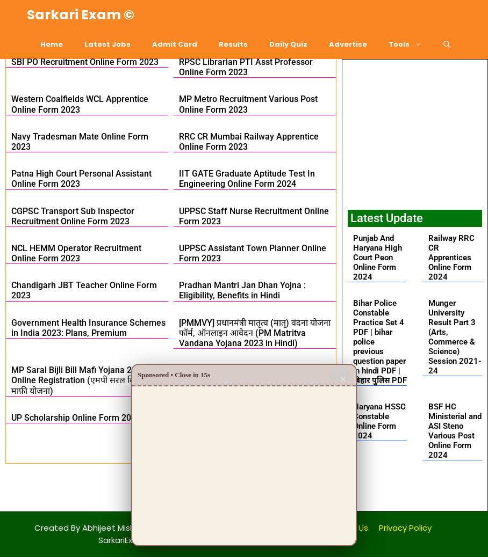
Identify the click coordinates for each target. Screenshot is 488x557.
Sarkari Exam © (80, 14)
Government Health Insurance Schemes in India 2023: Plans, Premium (88, 328)
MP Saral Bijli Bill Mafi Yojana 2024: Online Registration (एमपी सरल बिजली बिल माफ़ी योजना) (87, 380)
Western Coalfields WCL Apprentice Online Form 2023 (79, 104)
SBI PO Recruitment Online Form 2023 (85, 62)
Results (233, 44)
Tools (411, 44)
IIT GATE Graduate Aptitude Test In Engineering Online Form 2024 (247, 178)
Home (51, 44)
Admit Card (174, 44)
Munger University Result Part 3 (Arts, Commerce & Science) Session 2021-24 (455, 337)
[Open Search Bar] (447, 44)
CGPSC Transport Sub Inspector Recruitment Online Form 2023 (72, 216)
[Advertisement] (415, 132)
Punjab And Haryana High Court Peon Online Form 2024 (377, 257)
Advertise (348, 44)
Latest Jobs (107, 44)
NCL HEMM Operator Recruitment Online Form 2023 (76, 253)
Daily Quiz (288, 44)
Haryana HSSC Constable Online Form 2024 (379, 421)
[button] (414, 492)
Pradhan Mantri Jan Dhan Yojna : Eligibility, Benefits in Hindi (242, 290)
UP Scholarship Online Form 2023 (76, 418)
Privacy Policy (405, 527)
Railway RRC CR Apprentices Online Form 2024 (451, 257)
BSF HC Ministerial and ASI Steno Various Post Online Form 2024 (455, 431)
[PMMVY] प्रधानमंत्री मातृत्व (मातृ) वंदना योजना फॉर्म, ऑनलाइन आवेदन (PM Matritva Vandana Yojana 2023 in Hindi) (255, 333)
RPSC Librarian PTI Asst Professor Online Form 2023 (246, 67)
